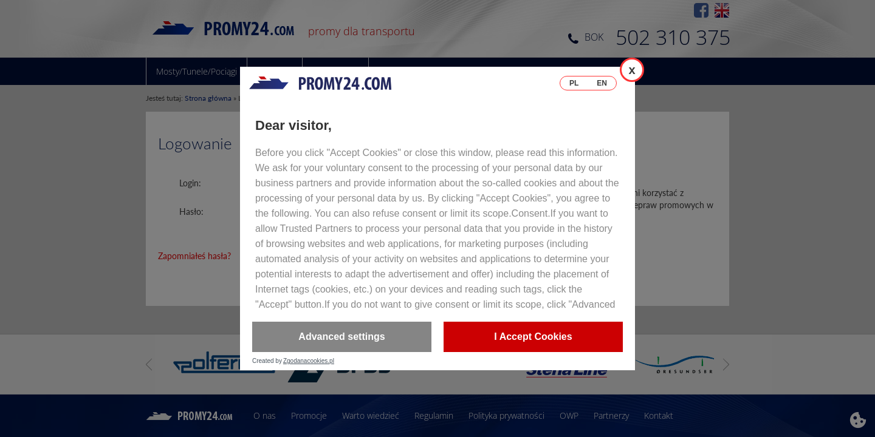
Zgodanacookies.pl (308, 361)
